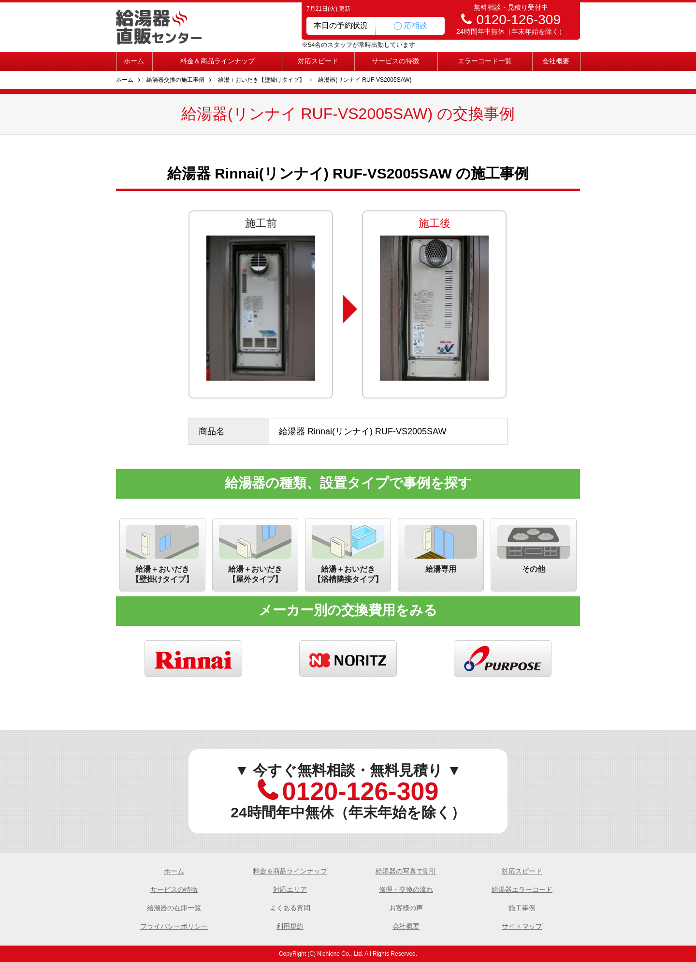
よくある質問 (290, 908)
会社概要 (555, 61)
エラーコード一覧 (485, 61)
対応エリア (290, 889)
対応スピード (318, 61)
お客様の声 (406, 908)
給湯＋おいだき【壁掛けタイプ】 (261, 79)
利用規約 (290, 926)
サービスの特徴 (395, 61)
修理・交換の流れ (406, 889)
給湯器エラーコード (522, 889)
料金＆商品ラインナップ (217, 61)
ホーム (134, 61)
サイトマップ (522, 926)
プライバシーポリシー (174, 926)
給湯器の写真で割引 (406, 871)
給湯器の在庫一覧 (174, 908)
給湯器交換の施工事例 (175, 79)
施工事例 (522, 908)
